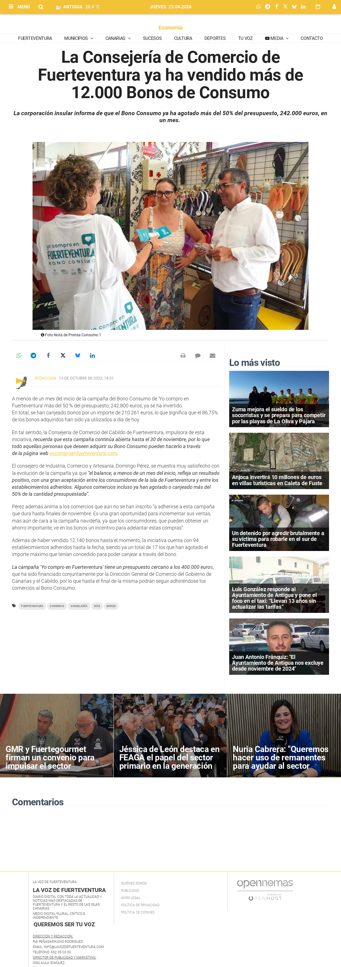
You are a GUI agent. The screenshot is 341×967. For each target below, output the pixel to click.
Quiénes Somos (134, 883)
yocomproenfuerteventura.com (83, 453)
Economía (171, 27)
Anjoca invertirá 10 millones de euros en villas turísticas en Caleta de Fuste (277, 480)
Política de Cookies (137, 912)
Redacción (45, 378)
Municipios (76, 38)
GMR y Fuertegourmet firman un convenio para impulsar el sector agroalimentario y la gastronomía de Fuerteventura (50, 770)
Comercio (57, 606)
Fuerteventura (35, 38)
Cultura (183, 38)
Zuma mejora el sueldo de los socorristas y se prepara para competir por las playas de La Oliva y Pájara (278, 415)
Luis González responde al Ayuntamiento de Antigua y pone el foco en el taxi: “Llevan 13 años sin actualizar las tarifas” (274, 598)
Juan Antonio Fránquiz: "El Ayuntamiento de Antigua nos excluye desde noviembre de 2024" (277, 663)
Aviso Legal (130, 898)
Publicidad (130, 891)
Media (277, 38)
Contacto (312, 38)
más (97, 606)
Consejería (79, 606)
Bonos (111, 606)
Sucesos (152, 38)
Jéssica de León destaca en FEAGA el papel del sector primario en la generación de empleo (169, 761)
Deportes (215, 38)
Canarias (116, 38)
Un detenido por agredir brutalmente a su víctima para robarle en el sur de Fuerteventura (278, 539)
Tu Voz (245, 38)
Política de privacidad (140, 905)
